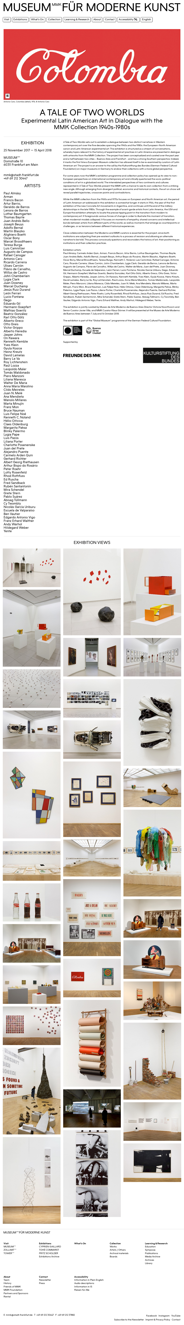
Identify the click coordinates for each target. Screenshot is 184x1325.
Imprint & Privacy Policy (157, 1319)
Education (150, 1246)
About (7, 1276)
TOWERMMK (9, 1253)
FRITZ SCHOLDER (48, 1253)
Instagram (164, 1316)
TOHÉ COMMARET (49, 1250)
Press (42, 1283)
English (146, 19)
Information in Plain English (89, 1280)
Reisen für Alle (81, 1290)
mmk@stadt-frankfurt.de (21, 175)
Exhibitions (45, 1243)
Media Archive (152, 1256)
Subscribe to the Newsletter (129, 1319)
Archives (149, 1260)
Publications (151, 1253)
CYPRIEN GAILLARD (50, 1246)
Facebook (151, 1316)
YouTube (175, 1316)
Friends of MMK (12, 1286)
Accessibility (81, 1276)
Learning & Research (156, 1243)
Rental (7, 1296)
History (7, 1283)
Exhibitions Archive (49, 1256)
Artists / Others (118, 1250)
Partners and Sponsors (16, 1293)
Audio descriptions (84, 1283)
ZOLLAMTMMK (10, 1250)
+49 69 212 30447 (45, 1315)
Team (6, 1280)
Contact (43, 1276)
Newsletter (45, 1280)
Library (148, 1263)
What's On (80, 1243)
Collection (115, 1243)
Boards (113, 1256)
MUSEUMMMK (12, 157)
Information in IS (83, 1286)
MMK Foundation (13, 1290)
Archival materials (119, 1253)
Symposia (150, 1250)
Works (113, 1246)
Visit (6, 1243)
